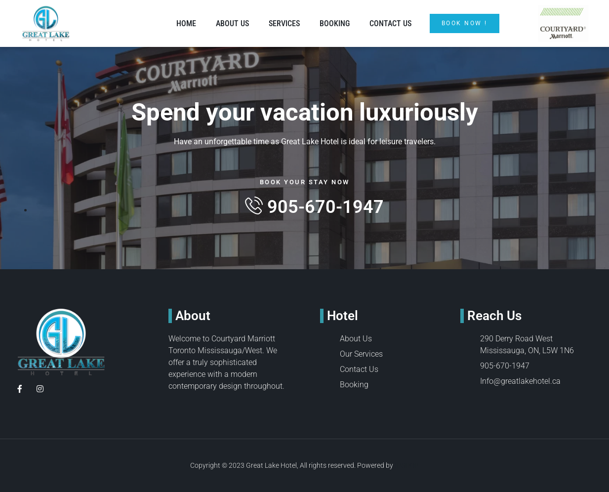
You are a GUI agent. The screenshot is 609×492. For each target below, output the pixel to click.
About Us (232, 23)
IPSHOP (407, 465)
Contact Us (390, 23)
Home (186, 23)
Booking (335, 23)
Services (284, 23)
